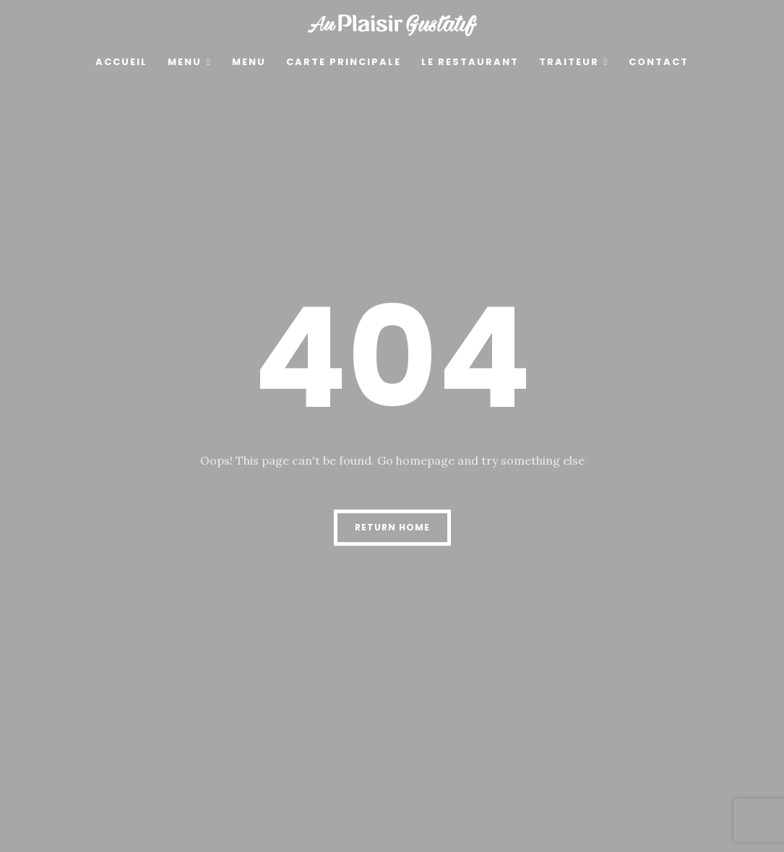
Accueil (121, 62)
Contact (659, 62)
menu (249, 62)
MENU (185, 62)
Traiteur (569, 62)
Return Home (392, 527)
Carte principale (343, 62)
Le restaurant (470, 62)
